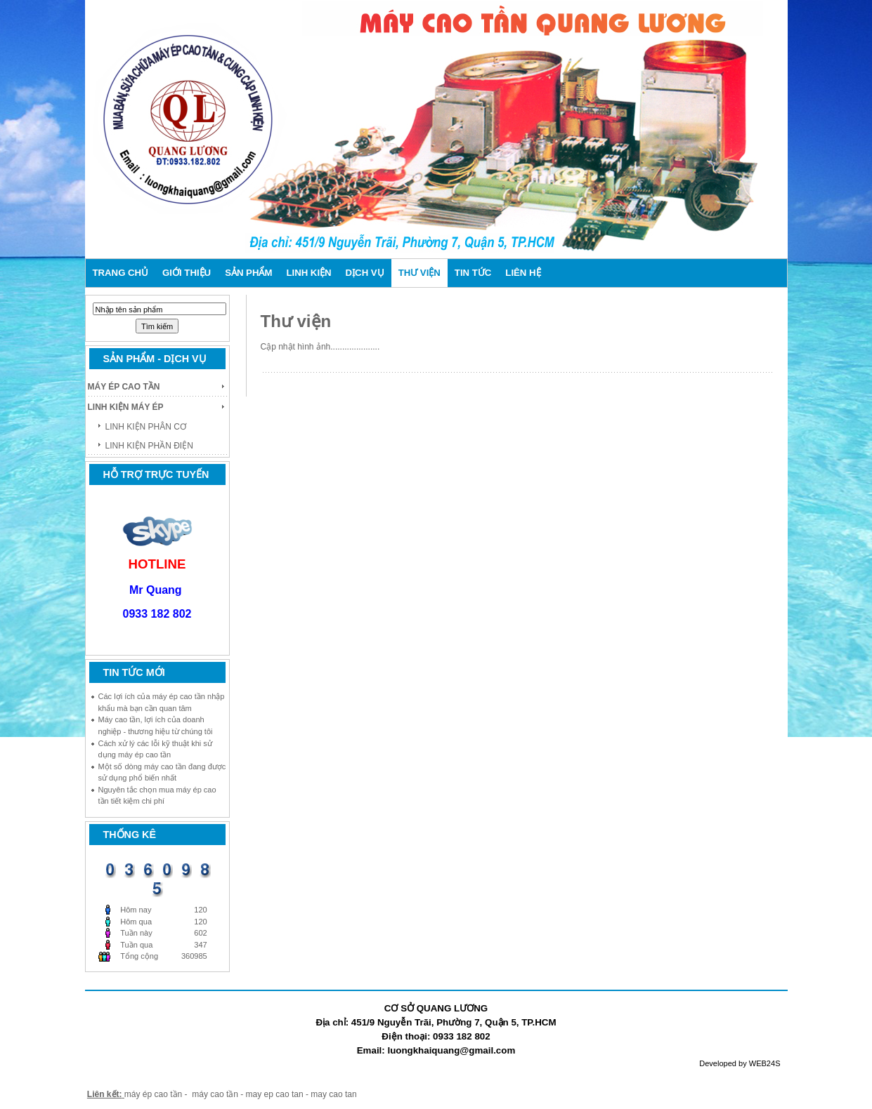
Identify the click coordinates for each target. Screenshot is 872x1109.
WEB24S (765, 1063)
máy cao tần (215, 1094)
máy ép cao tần (153, 1094)
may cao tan (333, 1094)
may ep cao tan (276, 1094)
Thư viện (296, 321)
